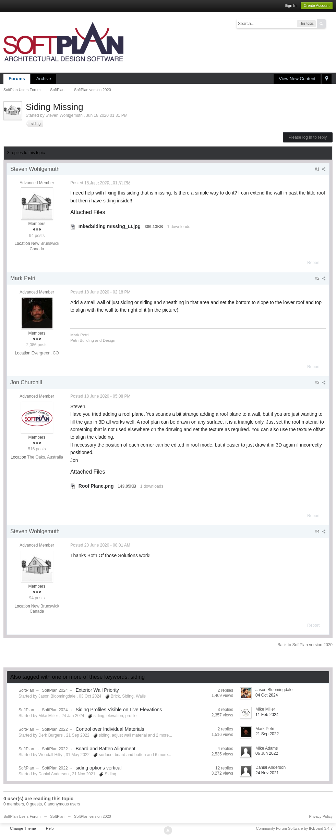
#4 (320, 531)
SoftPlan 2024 (55, 690)
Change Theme (23, 828)
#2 (320, 278)
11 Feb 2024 (266, 714)
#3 (320, 382)
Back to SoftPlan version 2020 (305, 644)
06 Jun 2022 (266, 753)
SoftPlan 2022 (55, 729)
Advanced (330, 23)
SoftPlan (26, 690)
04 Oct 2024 (266, 695)
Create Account (316, 5)
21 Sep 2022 (267, 733)
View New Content (297, 78)
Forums (17, 78)
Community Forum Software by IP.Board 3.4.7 (294, 828)
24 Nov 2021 (267, 773)
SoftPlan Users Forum (21, 816)
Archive (43, 78)
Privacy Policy (321, 816)
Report (313, 262)
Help (50, 828)
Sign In (290, 5)
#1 (320, 169)
